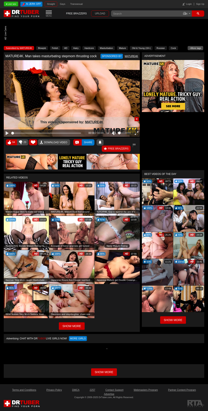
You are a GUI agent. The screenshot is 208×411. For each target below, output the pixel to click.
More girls (78, 338)
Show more (104, 372)
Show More (173, 320)
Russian (161, 48)
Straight (51, 4)
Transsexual (76, 4)
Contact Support (114, 390)
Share (88, 142)
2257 (92, 390)
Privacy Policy (54, 390)
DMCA (75, 390)
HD (65, 48)
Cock (173, 48)
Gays (62, 4)
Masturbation (106, 48)
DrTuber (22, 13)
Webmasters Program (146, 390)
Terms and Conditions (24, 390)
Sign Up (200, 4)
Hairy (76, 48)
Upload (100, 13)
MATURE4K (94, 122)
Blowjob (42, 48)
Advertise (109, 394)
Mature (122, 48)
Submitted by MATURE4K (19, 48)
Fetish (55, 48)
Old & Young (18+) (141, 48)
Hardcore (89, 48)
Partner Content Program (182, 390)
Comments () (77, 142)
